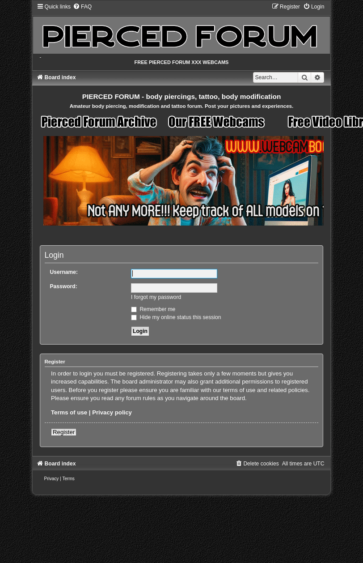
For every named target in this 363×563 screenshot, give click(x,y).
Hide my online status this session (176, 317)
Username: (64, 272)
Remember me (153, 309)
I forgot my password (156, 297)
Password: (63, 286)
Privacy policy (112, 412)
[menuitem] (82, 7)
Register (64, 432)
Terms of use (69, 412)
